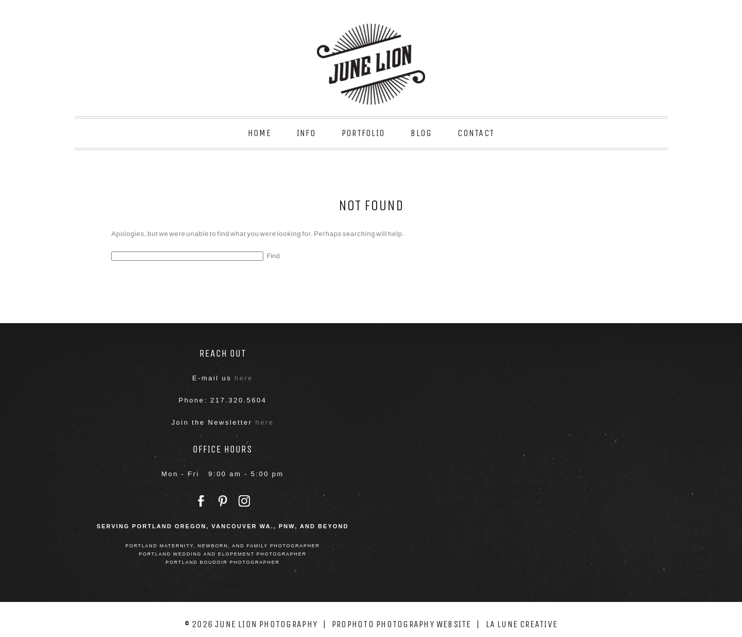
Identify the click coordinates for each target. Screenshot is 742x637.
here (243, 378)
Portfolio (363, 133)
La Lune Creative (522, 624)
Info (306, 133)
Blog (421, 133)
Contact (476, 133)
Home (259, 133)
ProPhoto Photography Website (401, 624)
